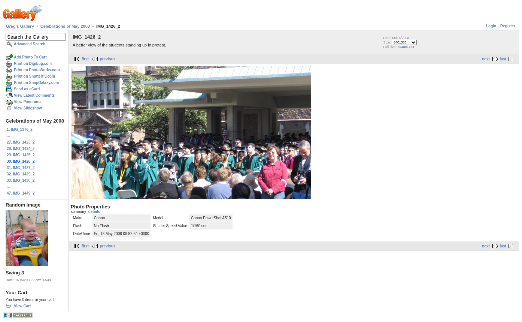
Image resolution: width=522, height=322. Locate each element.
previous (108, 59)
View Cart (22, 306)
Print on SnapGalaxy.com (36, 83)
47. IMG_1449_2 (21, 193)
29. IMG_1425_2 (21, 155)
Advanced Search (29, 44)
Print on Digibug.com (33, 63)
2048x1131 (405, 47)
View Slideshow (28, 108)
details (94, 212)
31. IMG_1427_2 (21, 168)
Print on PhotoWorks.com (37, 70)
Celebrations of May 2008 (65, 26)
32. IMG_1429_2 (21, 174)
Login (491, 26)
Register (507, 26)
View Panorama (28, 102)
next (486, 59)
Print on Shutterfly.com (34, 76)
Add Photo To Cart (30, 57)
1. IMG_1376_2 (20, 129)
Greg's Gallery (20, 26)
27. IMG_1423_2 (21, 142)
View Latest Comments (34, 95)
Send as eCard (27, 89)
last (503, 59)
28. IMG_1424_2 (21, 149)
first (85, 59)
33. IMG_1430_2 (21, 180)
